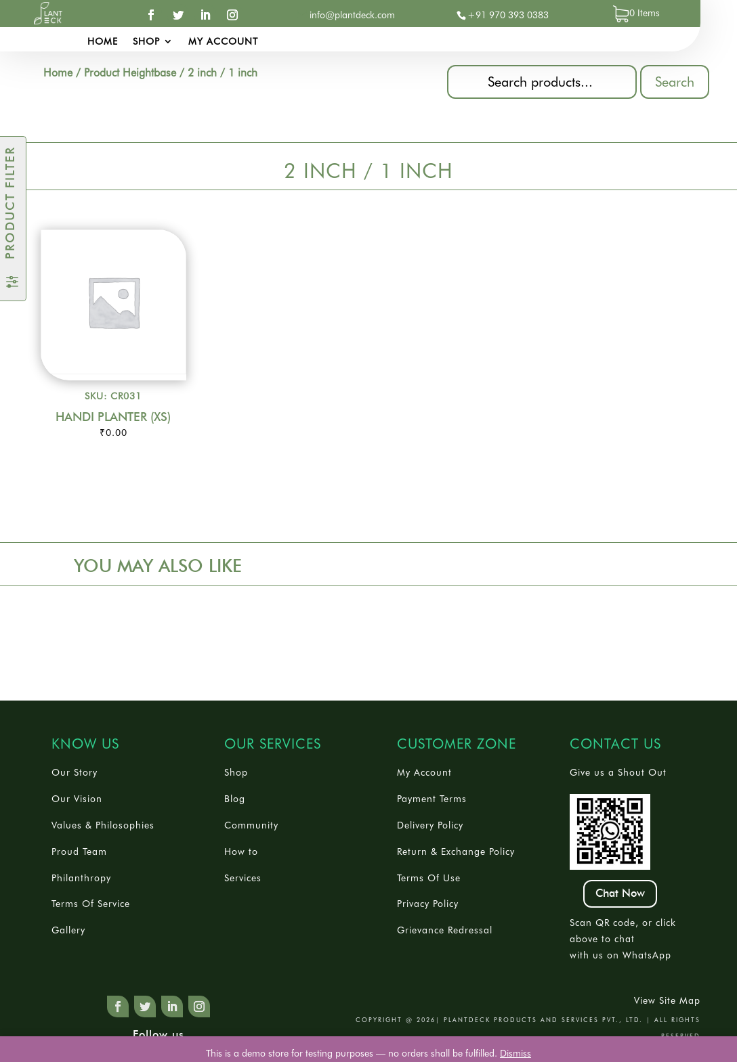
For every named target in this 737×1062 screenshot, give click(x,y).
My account (223, 42)
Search (674, 82)
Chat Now (620, 893)
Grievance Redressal (444, 930)
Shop (146, 42)
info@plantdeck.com (352, 14)
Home (102, 42)
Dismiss (515, 1053)
